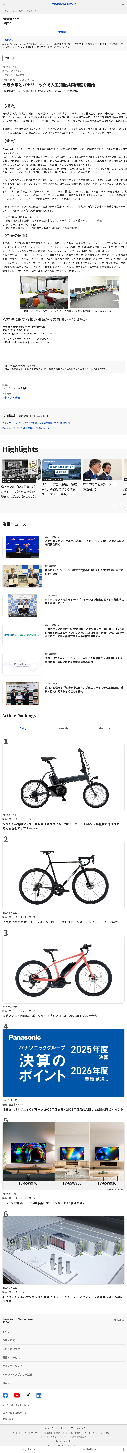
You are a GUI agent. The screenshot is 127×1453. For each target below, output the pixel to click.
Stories (6, 1383)
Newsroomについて (12, 1412)
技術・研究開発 (11, 1348)
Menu (62, 31)
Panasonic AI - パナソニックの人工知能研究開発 (27, 427)
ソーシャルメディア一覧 (14, 1405)
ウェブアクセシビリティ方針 (97, 1432)
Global (117, 1320)
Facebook (48, 1428)
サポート (17, 1432)
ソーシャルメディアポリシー (53, 1436)
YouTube (61, 1428)
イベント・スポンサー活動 (17, 1374)
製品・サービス (11, 1357)
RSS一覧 (6, 1419)
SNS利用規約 (74, 1432)
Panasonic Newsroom (17, 1320)
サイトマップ (31, 1432)
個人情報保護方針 (78, 1436)
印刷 (9, 58)
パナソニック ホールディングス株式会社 (20, 11)
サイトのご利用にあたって (53, 1432)
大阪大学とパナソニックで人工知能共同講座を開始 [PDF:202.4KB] (36, 423)
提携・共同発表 (11, 397)
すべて (6, 1331)
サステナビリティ (12, 1366)
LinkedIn (80, 1428)
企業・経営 (8, 79)
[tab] (63, 728)
